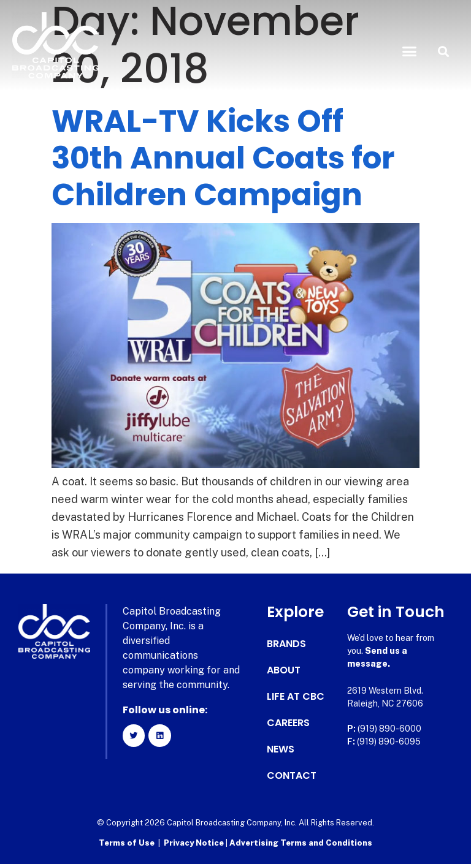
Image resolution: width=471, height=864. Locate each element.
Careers (288, 723)
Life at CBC (295, 697)
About (284, 670)
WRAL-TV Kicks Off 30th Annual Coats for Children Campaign (223, 158)
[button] (409, 51)
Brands (286, 644)
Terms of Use (127, 842)
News (280, 749)
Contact (291, 776)
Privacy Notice (195, 842)
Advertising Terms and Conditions (300, 842)
